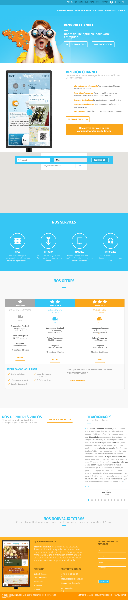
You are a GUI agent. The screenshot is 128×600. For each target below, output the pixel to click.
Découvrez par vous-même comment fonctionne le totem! (94, 130)
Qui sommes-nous (81, 2)
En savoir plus (78, 44)
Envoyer (104, 582)
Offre (20, 357)
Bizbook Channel (21, 10)
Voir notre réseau (103, 44)
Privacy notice (120, 595)
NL (119, 2)
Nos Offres (110, 10)
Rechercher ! (100, 160)
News (92, 2)
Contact (105, 2)
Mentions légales (85, 595)
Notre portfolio (57, 419)
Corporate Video (83, 10)
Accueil (69, 2)
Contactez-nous (77, 380)
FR (123, 2)
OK (80, 166)
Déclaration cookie (103, 595)
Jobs (97, 2)
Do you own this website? (52, 166)
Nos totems (98, 10)
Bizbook (121, 10)
